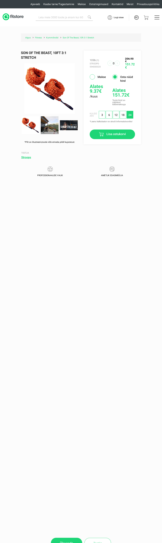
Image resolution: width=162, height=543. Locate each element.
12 (116, 115)
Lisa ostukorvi (116, 134)
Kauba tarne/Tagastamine (58, 4)
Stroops (26, 157)
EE (136, 17)
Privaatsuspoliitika (148, 4)
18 (123, 115)
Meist (130, 4)
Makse (82, 4)
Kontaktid (117, 4)
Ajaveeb (35, 4)
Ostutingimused (98, 4)
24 (130, 115)
